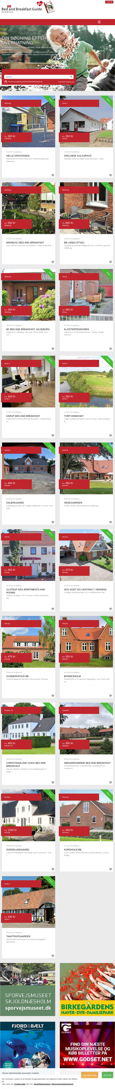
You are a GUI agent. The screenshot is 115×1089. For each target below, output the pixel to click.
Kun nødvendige (89, 1075)
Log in (109, 2)
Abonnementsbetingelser (62, 1084)
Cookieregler (20, 1084)
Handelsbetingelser (42, 1084)
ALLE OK (107, 1075)
